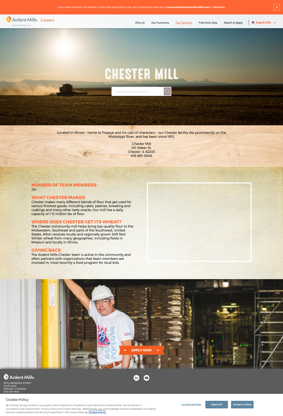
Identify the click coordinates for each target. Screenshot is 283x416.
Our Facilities (184, 22)
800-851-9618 (11, 391)
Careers (47, 20)
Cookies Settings (191, 404)
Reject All (216, 404)
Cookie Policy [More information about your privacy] (97, 412)
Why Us (140, 22)
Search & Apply (233, 22)
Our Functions (160, 22)
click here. (219, 7)
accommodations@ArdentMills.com (188, 7)
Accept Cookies (242, 404)
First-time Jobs (208, 22)
